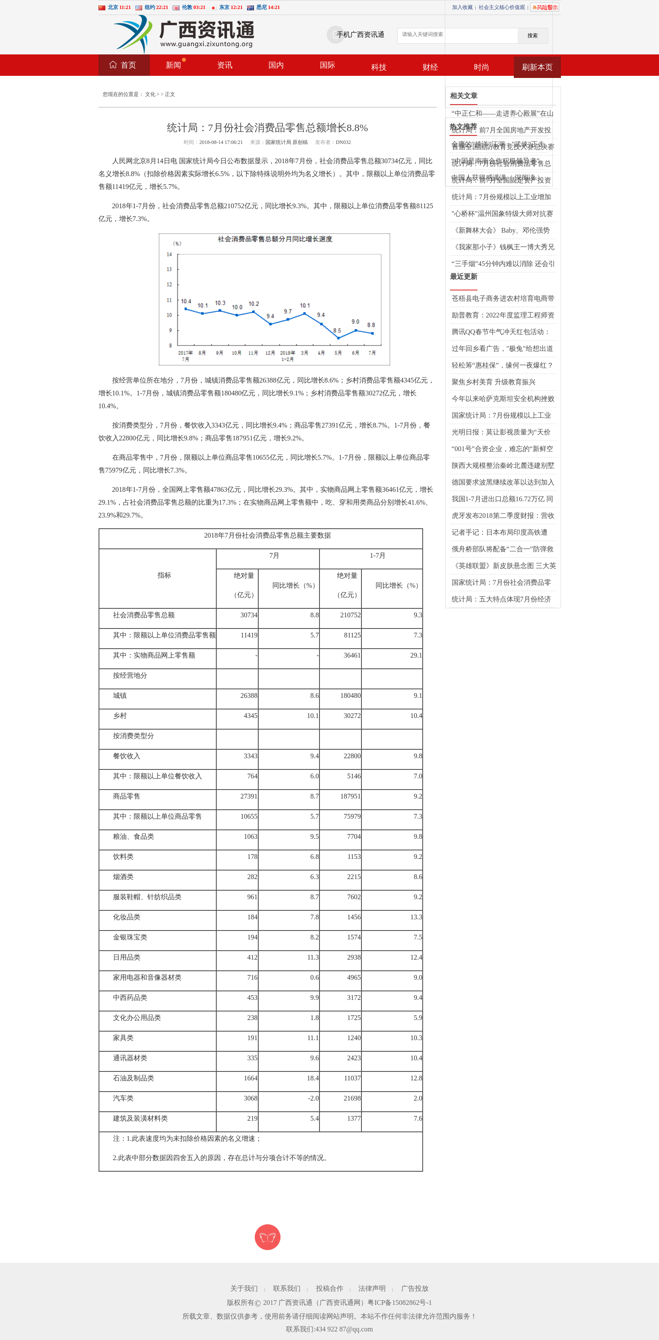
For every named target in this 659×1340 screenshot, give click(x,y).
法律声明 (372, 1288)
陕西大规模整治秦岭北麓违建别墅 (503, 465)
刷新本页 (537, 67)
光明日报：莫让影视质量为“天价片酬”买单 (501, 432)
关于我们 (244, 1288)
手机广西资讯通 (361, 34)
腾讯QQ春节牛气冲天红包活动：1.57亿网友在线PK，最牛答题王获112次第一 (503, 332)
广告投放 (415, 1288)
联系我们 (287, 1288)
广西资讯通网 (340, 1302)
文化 (150, 94)
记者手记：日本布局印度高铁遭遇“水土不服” (500, 533)
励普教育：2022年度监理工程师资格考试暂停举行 (503, 315)
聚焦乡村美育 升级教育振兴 (494, 382)
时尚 (481, 67)
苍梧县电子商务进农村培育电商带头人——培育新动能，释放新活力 (503, 299)
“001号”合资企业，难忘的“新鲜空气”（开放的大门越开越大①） (502, 449)
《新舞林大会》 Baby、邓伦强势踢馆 (501, 231)
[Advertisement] (509, 54)
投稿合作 (329, 1288)
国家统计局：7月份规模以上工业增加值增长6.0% (501, 416)
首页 (128, 65)
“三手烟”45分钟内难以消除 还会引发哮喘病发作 (503, 264)
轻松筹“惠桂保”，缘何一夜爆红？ (503, 365)
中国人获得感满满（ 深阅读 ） (497, 177)
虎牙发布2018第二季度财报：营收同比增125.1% (503, 516)
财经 (430, 67)
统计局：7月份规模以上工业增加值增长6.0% (501, 197)
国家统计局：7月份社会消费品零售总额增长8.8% (501, 583)
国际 (327, 65)
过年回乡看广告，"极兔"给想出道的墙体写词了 (502, 349)
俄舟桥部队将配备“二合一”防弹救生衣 (503, 549)
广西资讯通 (295, 1302)
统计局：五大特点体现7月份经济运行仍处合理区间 (501, 599)
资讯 (225, 65)
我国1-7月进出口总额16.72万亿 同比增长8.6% (502, 499)
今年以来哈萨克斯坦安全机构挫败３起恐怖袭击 (503, 399)
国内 (276, 65)
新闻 (176, 63)
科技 (379, 67)
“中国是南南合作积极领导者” (495, 161)
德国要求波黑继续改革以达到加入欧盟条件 (503, 483)
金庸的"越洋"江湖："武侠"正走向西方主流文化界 (498, 145)
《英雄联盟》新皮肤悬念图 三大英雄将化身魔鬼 (504, 566)
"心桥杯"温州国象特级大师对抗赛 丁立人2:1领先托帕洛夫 (502, 214)
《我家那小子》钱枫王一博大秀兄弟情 (503, 247)
